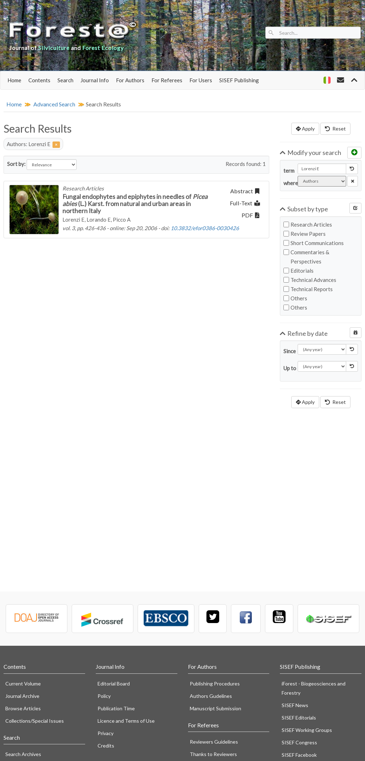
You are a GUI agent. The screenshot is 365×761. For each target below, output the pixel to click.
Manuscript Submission (215, 708)
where (287, 183)
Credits (106, 746)
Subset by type (304, 209)
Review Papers (304, 233)
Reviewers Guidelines (214, 742)
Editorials (298, 270)
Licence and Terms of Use (126, 721)
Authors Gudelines (211, 696)
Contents (39, 80)
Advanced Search (54, 104)
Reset (335, 129)
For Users (200, 80)
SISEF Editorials (299, 718)
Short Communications (313, 243)
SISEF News (295, 705)
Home (14, 80)
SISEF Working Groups (307, 730)
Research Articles (307, 224)
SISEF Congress (299, 742)
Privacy (106, 733)
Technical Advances (309, 280)
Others (295, 298)
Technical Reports (308, 289)
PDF (250, 215)
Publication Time (116, 708)
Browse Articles (23, 708)
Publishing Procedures (215, 684)
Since (287, 351)
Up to (287, 368)
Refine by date (304, 333)
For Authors (130, 80)
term (287, 170)
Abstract (244, 191)
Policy (104, 696)
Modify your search (310, 152)
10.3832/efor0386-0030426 (205, 228)
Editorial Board (114, 684)
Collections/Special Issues (34, 721)
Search (65, 80)
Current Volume (23, 684)
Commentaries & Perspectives (306, 257)
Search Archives (23, 754)
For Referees (166, 80)
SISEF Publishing (239, 80)
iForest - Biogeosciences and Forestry (313, 688)
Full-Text (245, 203)
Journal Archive (22, 696)
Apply (305, 129)
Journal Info (95, 80)
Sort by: (16, 164)
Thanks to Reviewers (213, 754)
